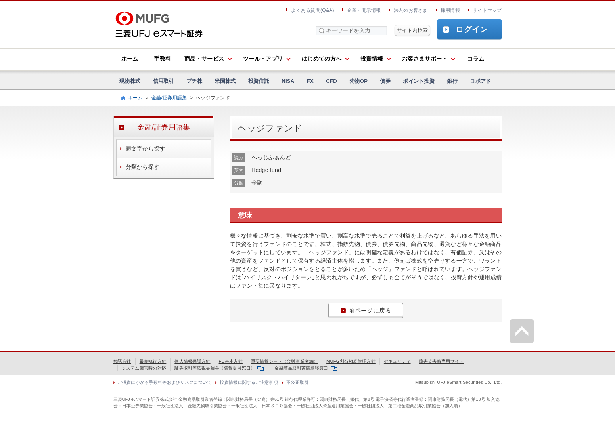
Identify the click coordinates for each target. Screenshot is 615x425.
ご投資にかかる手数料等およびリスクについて (165, 382)
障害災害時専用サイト (441, 361)
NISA (288, 81)
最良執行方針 (153, 361)
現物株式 (129, 81)
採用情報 (450, 10)
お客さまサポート (424, 58)
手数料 (162, 58)
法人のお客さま (411, 10)
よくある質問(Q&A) (312, 10)
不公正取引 (297, 382)
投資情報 (371, 58)
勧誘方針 (122, 361)
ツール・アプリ (263, 58)
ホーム (129, 58)
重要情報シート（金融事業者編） (284, 361)
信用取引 (163, 81)
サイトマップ (487, 10)
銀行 (452, 81)
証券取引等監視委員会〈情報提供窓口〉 (219, 368)
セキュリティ (397, 361)
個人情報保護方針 (192, 361)
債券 (385, 81)
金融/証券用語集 (169, 98)
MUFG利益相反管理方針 (351, 361)
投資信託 (258, 81)
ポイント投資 (419, 81)
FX (310, 81)
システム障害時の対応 (144, 368)
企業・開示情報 (364, 10)
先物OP (358, 81)
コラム (475, 58)
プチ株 (194, 81)
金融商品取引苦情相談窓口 (305, 368)
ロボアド (480, 81)
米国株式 (225, 81)
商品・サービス (204, 58)
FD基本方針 (231, 361)
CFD (331, 81)
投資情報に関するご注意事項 (249, 382)
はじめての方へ (321, 58)
